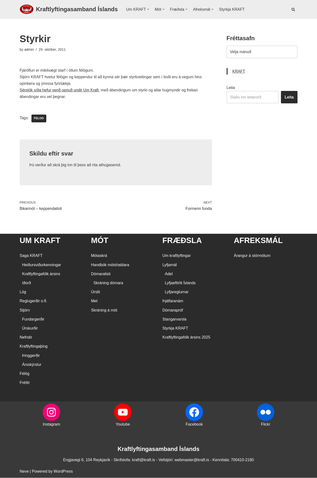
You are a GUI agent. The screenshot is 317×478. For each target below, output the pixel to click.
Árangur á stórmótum (252, 256)
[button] (148, 9)
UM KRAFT (40, 240)
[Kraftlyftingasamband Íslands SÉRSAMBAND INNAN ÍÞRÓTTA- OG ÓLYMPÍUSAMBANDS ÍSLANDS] (69, 9)
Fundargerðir (33, 319)
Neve (24, 472)
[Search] (293, 9)
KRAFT (238, 71)
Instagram (51, 425)
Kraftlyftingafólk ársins (41, 274)
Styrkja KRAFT (232, 9)
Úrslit (95, 292)
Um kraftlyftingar (177, 256)
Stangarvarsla (175, 319)
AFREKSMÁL (258, 240)
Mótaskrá (99, 256)
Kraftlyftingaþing (34, 347)
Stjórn (25, 310)
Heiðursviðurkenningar (41, 265)
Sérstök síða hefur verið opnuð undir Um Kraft (60, 90)
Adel (169, 274)
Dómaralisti (101, 274)
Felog (39, 118)
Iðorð (26, 283)
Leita (231, 88)
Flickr (265, 425)
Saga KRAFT (31, 256)
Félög (24, 374)
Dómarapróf (173, 310)
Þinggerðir (31, 356)
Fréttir (25, 383)
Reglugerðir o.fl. (33, 301)
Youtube (123, 425)
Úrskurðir (30, 328)
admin (29, 49)
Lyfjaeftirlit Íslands (180, 283)
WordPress (63, 472)
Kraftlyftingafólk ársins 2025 (187, 338)
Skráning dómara (108, 283)
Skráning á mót (104, 310)
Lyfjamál (170, 265)
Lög (23, 292)
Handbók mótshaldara (110, 265)
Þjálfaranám (173, 301)
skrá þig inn (63, 165)
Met (94, 301)
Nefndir (26, 338)
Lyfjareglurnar (177, 292)
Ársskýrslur (31, 365)
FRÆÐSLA (182, 240)
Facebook (194, 425)
